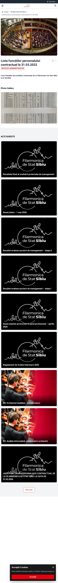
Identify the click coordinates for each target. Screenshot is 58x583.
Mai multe (29, 490)
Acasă (6, 12)
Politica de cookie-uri (47, 571)
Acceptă (33, 577)
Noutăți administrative (18, 12)
